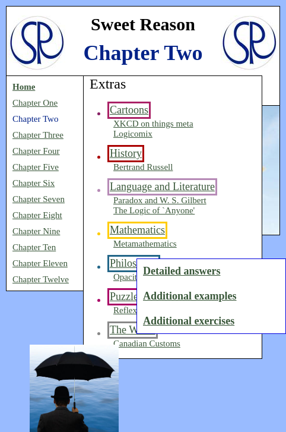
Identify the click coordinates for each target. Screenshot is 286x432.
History (126, 153)
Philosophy (134, 263)
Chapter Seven (38, 199)
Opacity (127, 277)
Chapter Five (35, 167)
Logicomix (132, 133)
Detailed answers (181, 271)
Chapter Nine (36, 231)
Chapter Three (37, 135)
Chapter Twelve (40, 279)
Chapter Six (33, 183)
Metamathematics (145, 243)
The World (132, 330)
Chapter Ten (34, 247)
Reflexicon (132, 310)
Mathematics (137, 230)
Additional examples (190, 296)
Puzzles (126, 296)
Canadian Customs (146, 343)
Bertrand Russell (143, 167)
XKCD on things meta (153, 123)
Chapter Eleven (40, 263)
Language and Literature (162, 187)
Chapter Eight (37, 215)
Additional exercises (188, 321)
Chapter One (35, 103)
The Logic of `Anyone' (154, 210)
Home (23, 87)
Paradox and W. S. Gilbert (159, 200)
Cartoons (129, 110)
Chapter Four (36, 151)
